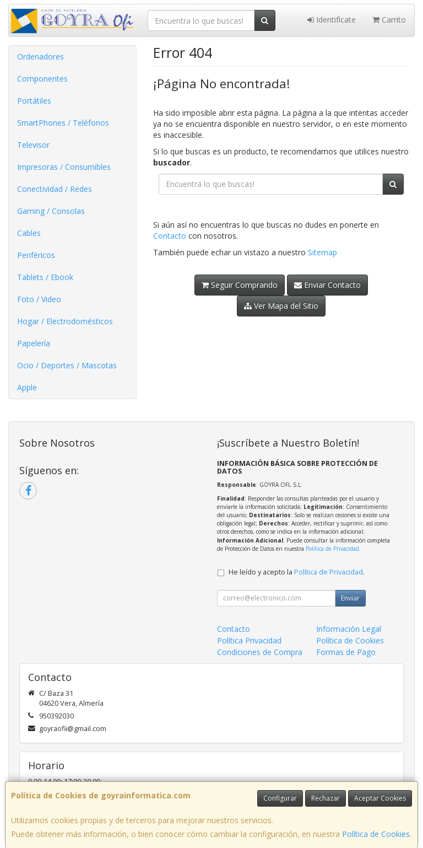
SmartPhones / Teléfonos (63, 122)
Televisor (33, 144)
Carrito (389, 19)
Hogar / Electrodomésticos (65, 321)
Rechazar (325, 798)
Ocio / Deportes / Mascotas (67, 365)
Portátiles (34, 100)
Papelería (33, 343)
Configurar (280, 798)
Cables (29, 233)
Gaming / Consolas (51, 211)
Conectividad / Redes (54, 189)
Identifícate (331, 19)
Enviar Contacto (327, 285)
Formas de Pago (346, 652)
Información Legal (348, 629)
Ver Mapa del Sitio (281, 305)
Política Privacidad (249, 640)
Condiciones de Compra (259, 652)
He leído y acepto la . (297, 572)
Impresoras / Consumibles (64, 167)
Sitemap (322, 252)
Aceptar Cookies (380, 798)
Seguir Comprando (240, 285)
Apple (27, 387)
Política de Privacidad (332, 548)
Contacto (169, 235)
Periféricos (36, 255)
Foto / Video (39, 299)
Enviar (350, 598)
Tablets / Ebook (45, 277)
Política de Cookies (376, 834)
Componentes (42, 78)
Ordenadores (40, 56)
